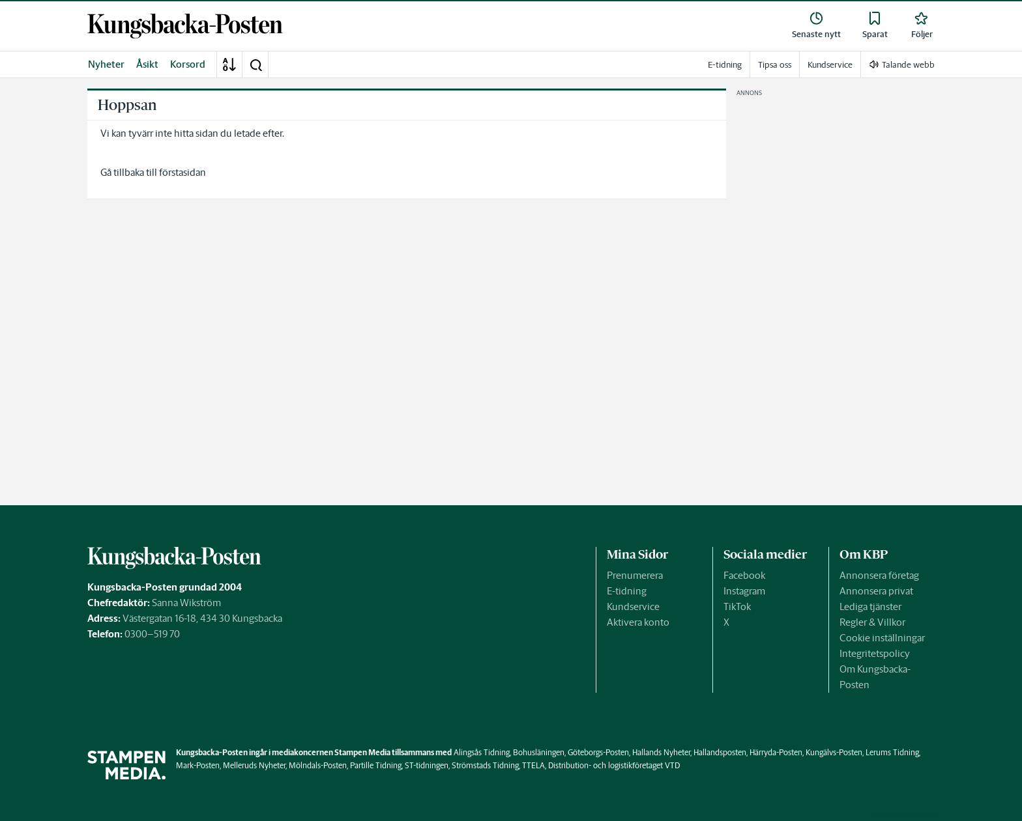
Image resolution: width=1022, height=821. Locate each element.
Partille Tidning (376, 765)
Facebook (744, 575)
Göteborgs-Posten (598, 752)
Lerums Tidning (892, 752)
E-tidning (627, 591)
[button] (255, 64)
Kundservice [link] (830, 64)
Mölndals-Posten (318, 765)
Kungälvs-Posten (834, 752)
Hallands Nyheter (661, 752)
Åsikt (147, 64)
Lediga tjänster (870, 606)
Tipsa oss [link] (774, 64)
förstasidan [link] (182, 172)
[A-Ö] (229, 64)
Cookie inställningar (882, 638)
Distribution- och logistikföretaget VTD (614, 765)
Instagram (744, 591)
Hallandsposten (720, 752)
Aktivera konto (638, 622)
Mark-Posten (198, 765)
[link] (185, 26)
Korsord (187, 64)
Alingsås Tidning (482, 752)
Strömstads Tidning (485, 765)
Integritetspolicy (875, 653)
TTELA (533, 765)
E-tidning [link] (725, 64)
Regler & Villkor (872, 622)
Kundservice (633, 606)
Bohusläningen (538, 752)
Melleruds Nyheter (254, 765)
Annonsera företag (879, 575)
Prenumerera (635, 575)
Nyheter (106, 64)
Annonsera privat (876, 591)
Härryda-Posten (776, 752)
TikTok (737, 606)
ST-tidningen (426, 765)
